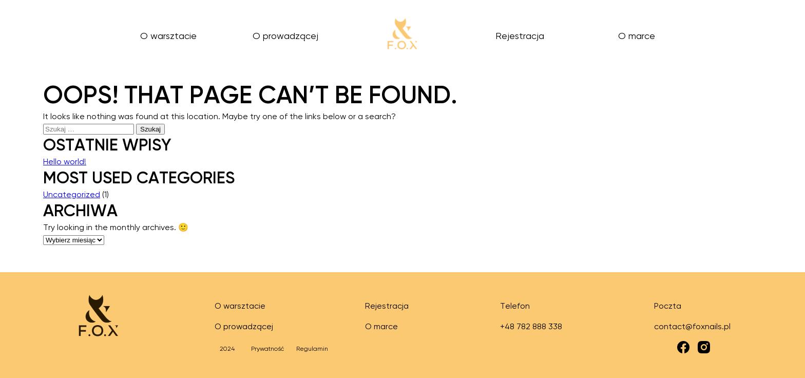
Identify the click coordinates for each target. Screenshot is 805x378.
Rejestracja (519, 36)
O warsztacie (168, 36)
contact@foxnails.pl (692, 327)
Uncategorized (71, 195)
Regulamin (312, 349)
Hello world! (64, 162)
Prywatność (267, 349)
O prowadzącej (285, 36)
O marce (636, 36)
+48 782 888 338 (531, 327)
